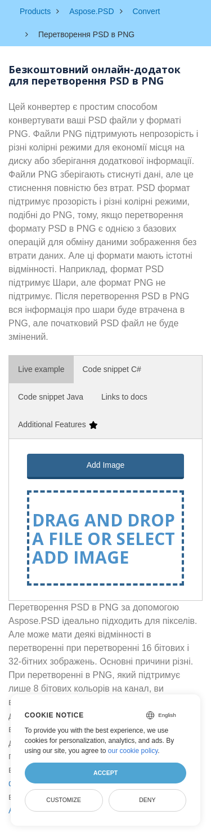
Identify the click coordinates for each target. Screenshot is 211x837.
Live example (41, 369)
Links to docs (124, 396)
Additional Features (57, 424)
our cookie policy (133, 751)
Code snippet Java (50, 396)
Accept (105, 772)
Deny (147, 799)
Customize (63, 799)
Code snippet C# (112, 369)
